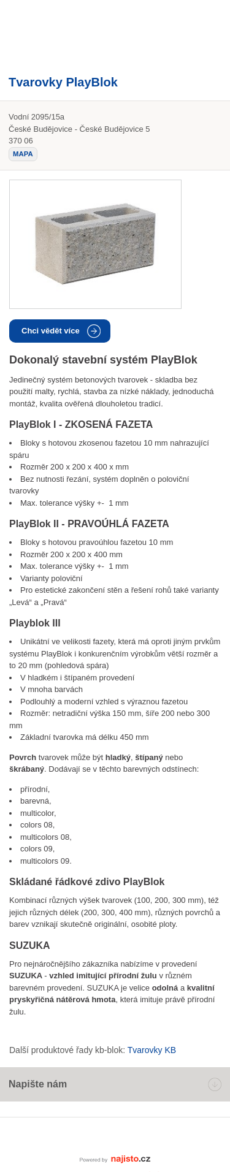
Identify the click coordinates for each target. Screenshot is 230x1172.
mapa (23, 154)
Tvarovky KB (152, 1050)
